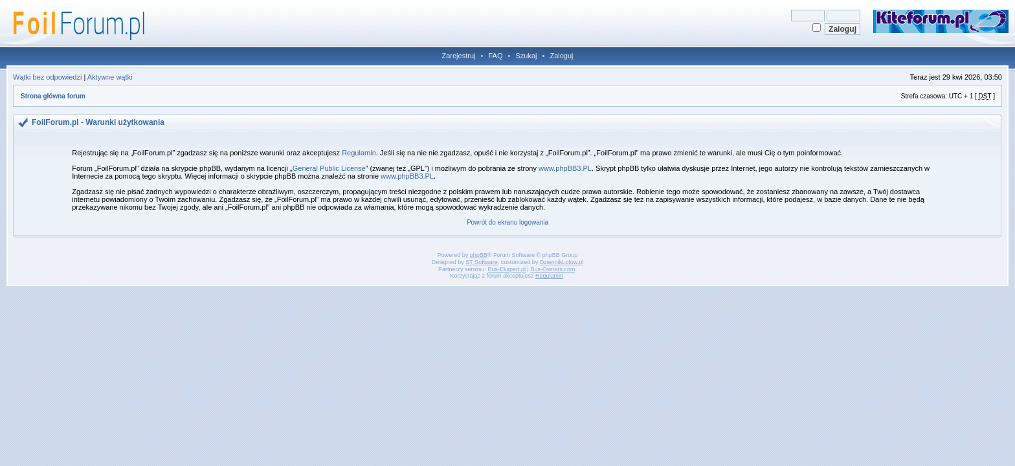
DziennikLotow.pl (562, 262)
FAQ (495, 56)
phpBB (478, 255)
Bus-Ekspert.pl (507, 269)
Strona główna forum (53, 96)
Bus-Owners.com (552, 269)
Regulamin (359, 153)
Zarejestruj (459, 56)
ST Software (481, 262)
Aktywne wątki (110, 77)
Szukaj (526, 56)
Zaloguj (561, 56)
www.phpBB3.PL (565, 168)
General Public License (329, 168)
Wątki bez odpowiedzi (47, 77)
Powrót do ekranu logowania (507, 222)
